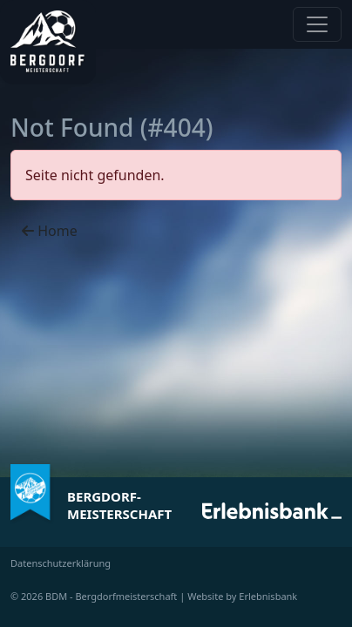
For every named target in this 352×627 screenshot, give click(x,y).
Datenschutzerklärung (60, 563)
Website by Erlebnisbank (242, 596)
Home (50, 230)
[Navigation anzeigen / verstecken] (317, 24)
